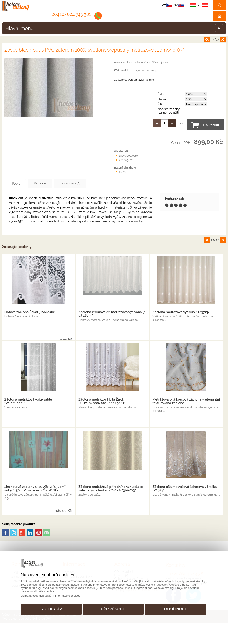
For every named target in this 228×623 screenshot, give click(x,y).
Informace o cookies (70, 594)
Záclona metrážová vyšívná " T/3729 (180, 312)
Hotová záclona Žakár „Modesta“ (29, 312)
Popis (19, 184)
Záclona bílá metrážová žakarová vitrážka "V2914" (184, 488)
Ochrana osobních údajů (38, 594)
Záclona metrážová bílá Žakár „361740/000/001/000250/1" (101, 401)
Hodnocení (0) (82, 183)
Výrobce (47, 183)
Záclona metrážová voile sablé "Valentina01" (28, 401)
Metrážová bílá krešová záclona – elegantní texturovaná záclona (186, 401)
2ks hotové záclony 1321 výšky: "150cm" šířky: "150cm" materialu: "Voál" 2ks (35, 488)
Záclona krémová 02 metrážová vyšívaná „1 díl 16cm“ (111, 314)
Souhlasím (53, 608)
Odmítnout (174, 608)
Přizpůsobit (113, 608)
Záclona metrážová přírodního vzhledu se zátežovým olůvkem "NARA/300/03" (110, 488)
